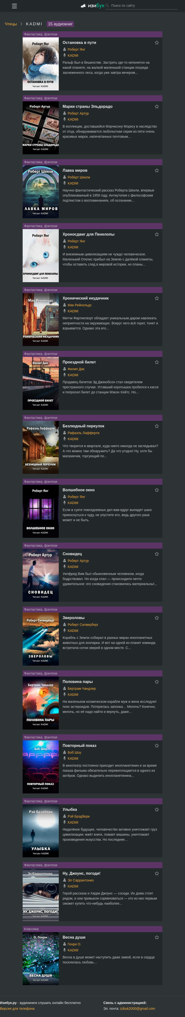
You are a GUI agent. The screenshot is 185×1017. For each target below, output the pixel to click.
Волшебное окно (79, 490)
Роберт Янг (76, 49)
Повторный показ (79, 746)
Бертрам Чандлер (82, 688)
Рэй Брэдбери (79, 816)
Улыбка (70, 809)
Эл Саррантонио (81, 880)
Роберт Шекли (79, 177)
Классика (31, 929)
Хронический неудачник (86, 298)
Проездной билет (79, 362)
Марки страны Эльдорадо (87, 106)
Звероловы (74, 618)
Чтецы (11, 24)
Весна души (74, 937)
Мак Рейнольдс (80, 305)
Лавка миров (75, 170)
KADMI (73, 55)
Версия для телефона (17, 1008)
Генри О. (74, 944)
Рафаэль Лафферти (83, 433)
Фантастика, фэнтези (40, 34)
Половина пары (78, 682)
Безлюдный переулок (83, 426)
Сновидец (72, 554)
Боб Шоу (74, 752)
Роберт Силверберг (83, 625)
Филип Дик (76, 369)
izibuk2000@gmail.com (137, 1008)
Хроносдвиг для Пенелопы (88, 234)
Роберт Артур (78, 113)
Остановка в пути (79, 43)
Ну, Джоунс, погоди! (81, 873)
